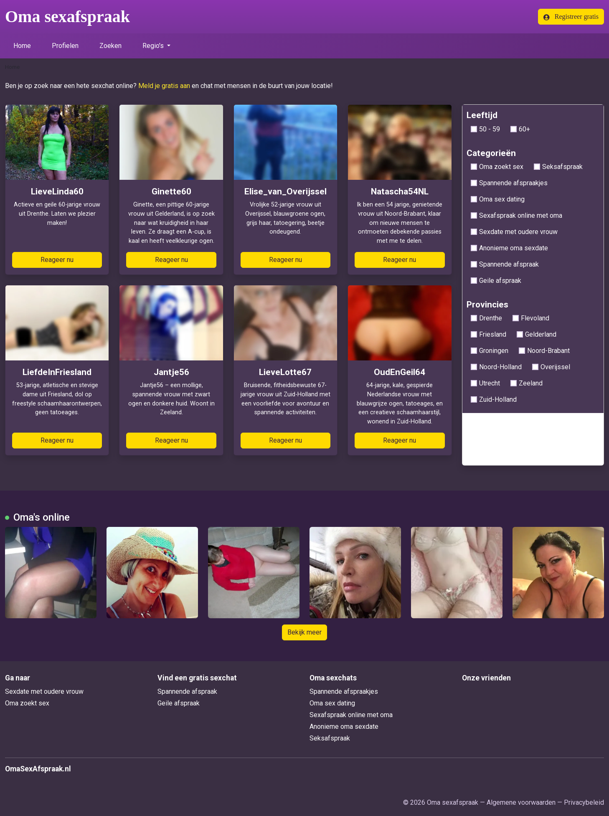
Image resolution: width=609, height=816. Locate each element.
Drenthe (486, 318)
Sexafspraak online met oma (516, 215)
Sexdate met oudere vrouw (514, 232)
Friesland (488, 334)
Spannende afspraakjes (509, 183)
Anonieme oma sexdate (509, 248)
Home (22, 46)
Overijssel (551, 367)
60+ (520, 129)
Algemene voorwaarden (521, 802)
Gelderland (536, 334)
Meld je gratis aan (164, 86)
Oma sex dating (498, 199)
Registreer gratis (571, 16)
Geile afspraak (496, 281)
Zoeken (110, 46)
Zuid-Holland (494, 399)
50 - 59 (485, 129)
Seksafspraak (558, 167)
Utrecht (485, 383)
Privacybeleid (584, 802)
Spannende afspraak (505, 264)
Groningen (489, 351)
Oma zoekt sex (497, 167)
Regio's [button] (153, 46)
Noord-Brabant (544, 351)
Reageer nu (57, 260)
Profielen (65, 46)
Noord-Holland (496, 367)
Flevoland (531, 318)
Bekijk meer (304, 632)
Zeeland (526, 383)
